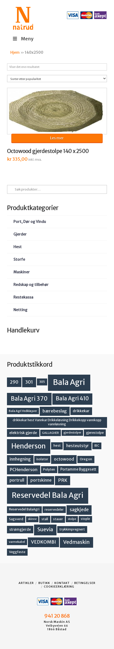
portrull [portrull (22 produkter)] (17, 480)
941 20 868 (57, 616)
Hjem (15, 52)
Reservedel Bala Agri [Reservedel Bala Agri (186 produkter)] (47, 495)
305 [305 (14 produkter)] (42, 382)
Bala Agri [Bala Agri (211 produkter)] (69, 382)
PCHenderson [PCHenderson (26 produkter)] (23, 469)
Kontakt (62, 583)
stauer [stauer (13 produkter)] (58, 519)
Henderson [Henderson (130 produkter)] (28, 446)
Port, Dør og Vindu (29, 221)
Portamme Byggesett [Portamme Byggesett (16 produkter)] (78, 469)
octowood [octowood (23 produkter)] (64, 459)
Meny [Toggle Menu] (23, 39)
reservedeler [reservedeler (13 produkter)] (54, 509)
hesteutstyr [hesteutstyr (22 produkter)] (77, 445)
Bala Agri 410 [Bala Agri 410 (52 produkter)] (72, 398)
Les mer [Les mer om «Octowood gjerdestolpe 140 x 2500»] (57, 138)
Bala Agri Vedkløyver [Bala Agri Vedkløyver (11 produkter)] (23, 411)
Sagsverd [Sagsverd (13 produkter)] (16, 519)
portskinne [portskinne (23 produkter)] (41, 480)
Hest (17, 247)
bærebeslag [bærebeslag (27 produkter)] (55, 411)
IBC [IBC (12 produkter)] (96, 445)
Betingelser (84, 583)
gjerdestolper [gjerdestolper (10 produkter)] (72, 432)
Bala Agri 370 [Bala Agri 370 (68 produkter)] (29, 398)
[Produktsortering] (57, 78)
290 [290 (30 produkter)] (14, 382)
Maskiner (21, 272)
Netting (20, 310)
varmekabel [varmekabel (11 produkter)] (17, 542)
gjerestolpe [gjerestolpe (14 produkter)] (95, 433)
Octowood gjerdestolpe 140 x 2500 (48, 151)
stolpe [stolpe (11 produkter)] (72, 519)
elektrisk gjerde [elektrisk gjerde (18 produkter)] (23, 432)
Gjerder (20, 234)
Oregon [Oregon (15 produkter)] (86, 459)
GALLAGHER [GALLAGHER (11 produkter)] (50, 433)
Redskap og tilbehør (30, 284)
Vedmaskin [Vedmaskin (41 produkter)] (76, 542)
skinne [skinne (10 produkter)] (32, 519)
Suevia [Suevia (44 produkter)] (45, 529)
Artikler (26, 583)
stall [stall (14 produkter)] (45, 519)
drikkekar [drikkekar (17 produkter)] (81, 411)
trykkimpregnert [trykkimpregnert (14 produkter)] (72, 529)
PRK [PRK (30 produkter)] (62, 480)
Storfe (19, 259)
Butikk (44, 583)
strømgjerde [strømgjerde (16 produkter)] (20, 529)
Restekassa (23, 297)
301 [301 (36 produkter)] (29, 382)
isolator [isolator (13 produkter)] (42, 459)
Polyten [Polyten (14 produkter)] (49, 469)
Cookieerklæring (59, 586)
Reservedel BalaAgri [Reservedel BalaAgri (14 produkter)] (24, 509)
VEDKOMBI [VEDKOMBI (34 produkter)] (43, 542)
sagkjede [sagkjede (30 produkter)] (79, 509)
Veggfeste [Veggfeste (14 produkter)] (17, 552)
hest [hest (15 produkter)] (57, 445)
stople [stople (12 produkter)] (85, 519)
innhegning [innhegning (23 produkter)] (20, 459)
